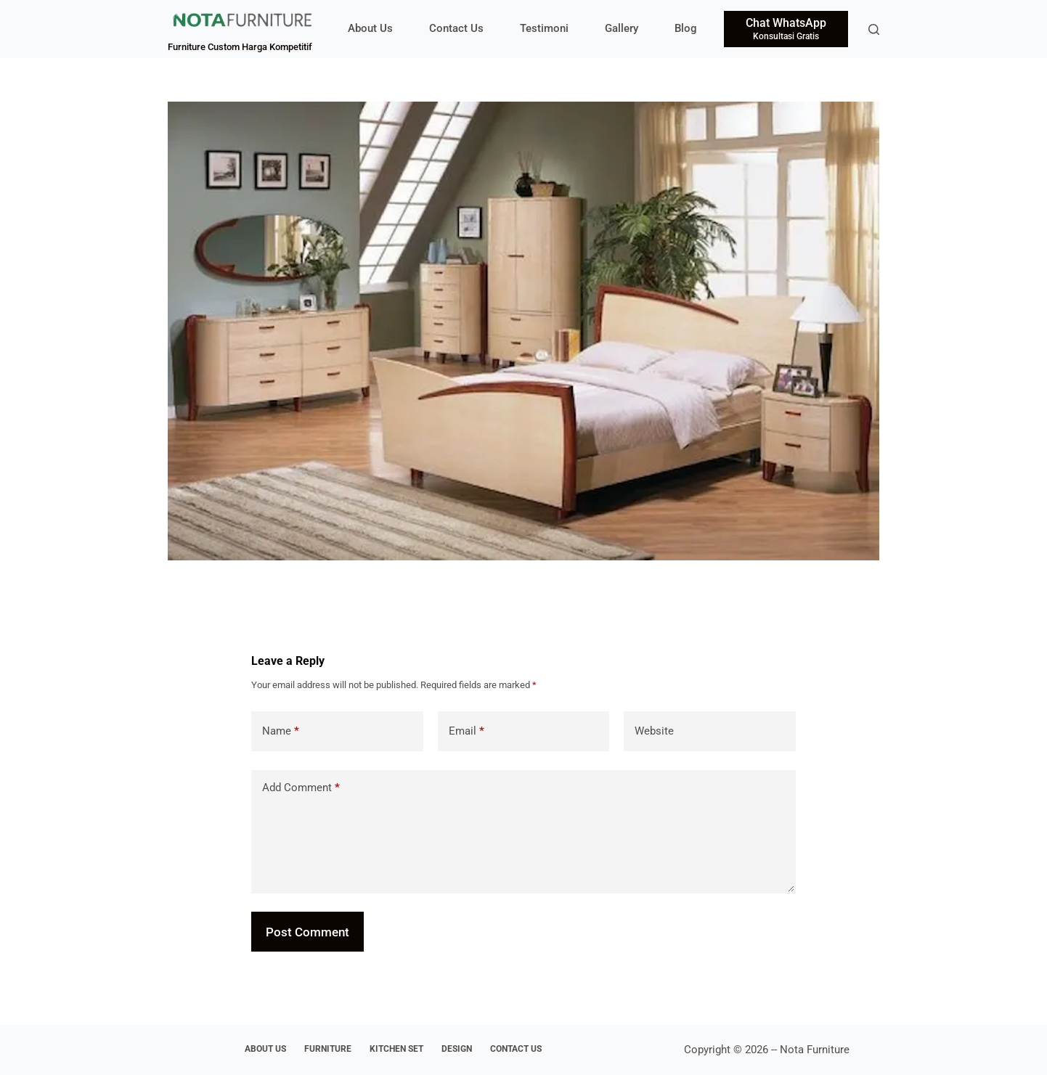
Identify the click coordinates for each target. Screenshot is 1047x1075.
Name (280, 731)
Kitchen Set (396, 1049)
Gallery (621, 28)
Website (654, 730)
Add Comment (301, 788)
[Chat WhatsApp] (786, 29)
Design (456, 1049)
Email (466, 731)
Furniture (327, 1049)
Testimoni (544, 28)
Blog (686, 28)
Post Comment (307, 932)
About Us (370, 28)
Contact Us (456, 28)
